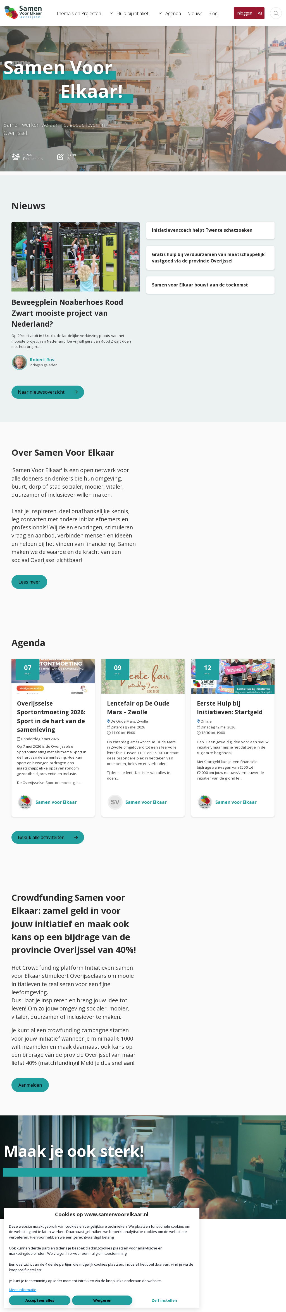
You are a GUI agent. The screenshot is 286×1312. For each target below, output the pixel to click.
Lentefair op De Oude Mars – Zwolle (138, 707)
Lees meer (29, 582)
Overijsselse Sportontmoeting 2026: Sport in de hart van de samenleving (51, 716)
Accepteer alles (39, 1300)
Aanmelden (30, 1085)
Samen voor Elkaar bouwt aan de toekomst (200, 285)
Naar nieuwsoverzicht (48, 392)
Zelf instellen (164, 1300)
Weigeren (102, 1300)
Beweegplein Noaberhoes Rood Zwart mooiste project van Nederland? (67, 313)
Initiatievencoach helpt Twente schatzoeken (202, 230)
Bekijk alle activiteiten (48, 837)
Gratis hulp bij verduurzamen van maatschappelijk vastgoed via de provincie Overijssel (208, 257)
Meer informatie (22, 1289)
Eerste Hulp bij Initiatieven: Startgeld (230, 707)
